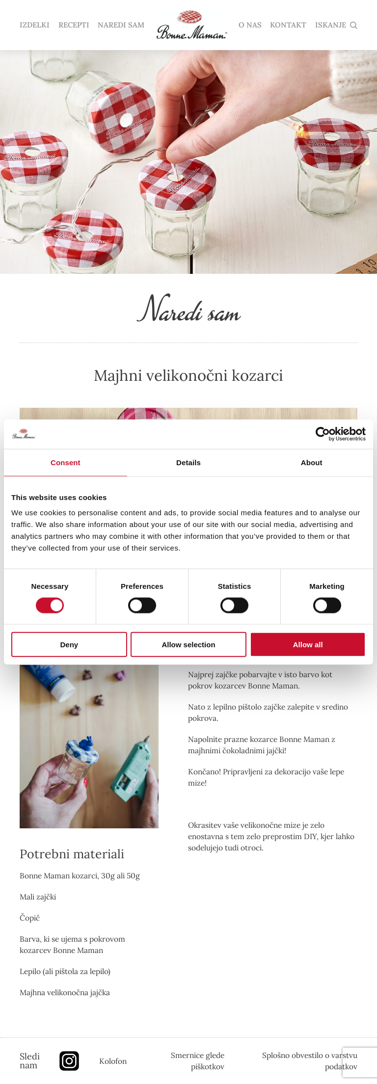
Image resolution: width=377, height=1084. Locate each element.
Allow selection (188, 644)
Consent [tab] (66, 462)
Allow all (308, 644)
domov (191, 25)
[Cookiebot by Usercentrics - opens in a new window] (323, 433)
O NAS (250, 25)
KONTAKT (288, 25)
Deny (69, 644)
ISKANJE (330, 25)
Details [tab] (188, 462)
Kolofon (113, 1061)
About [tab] (312, 462)
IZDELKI (35, 25)
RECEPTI (73, 25)
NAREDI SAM (121, 25)
